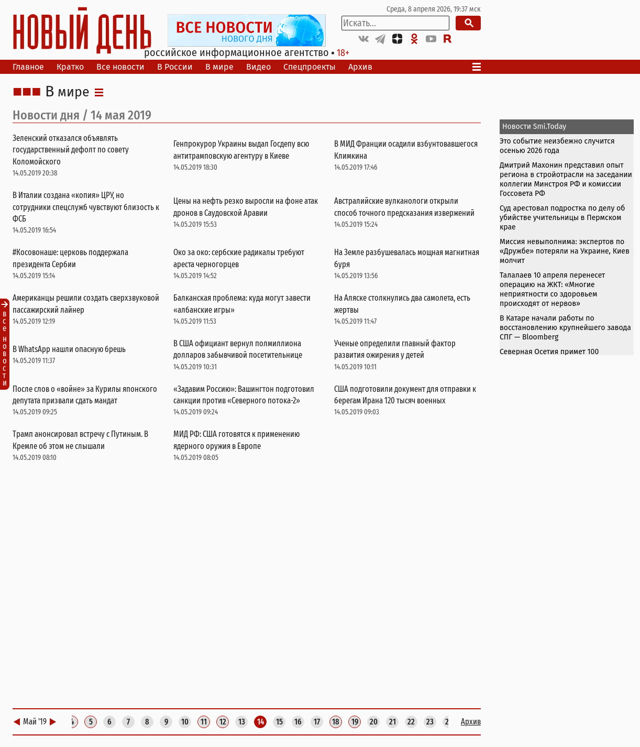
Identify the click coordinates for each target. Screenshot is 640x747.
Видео (258, 67)
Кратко (70, 67)
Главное (28, 67)
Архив (360, 67)
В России (175, 67)
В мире (219, 67)
